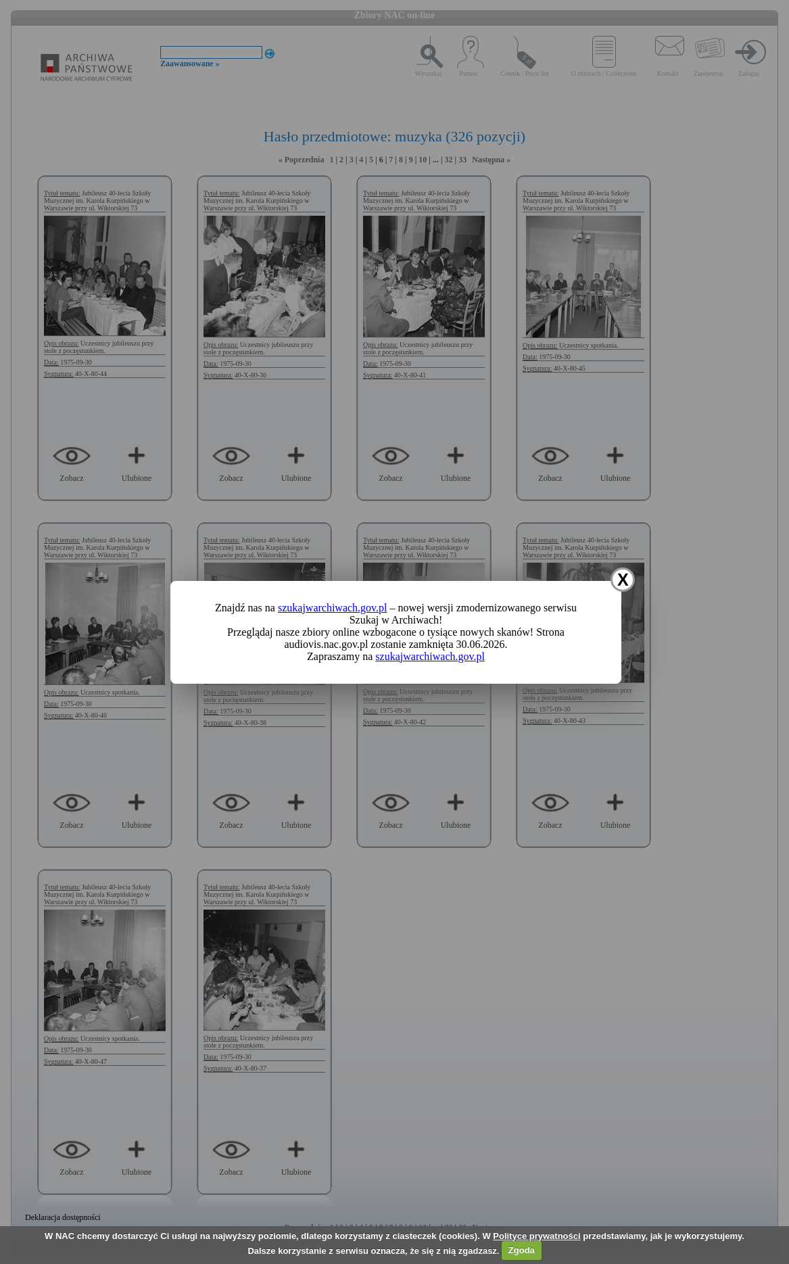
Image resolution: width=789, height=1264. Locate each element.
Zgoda (521, 1250)
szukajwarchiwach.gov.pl (332, 607)
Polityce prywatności (536, 1236)
